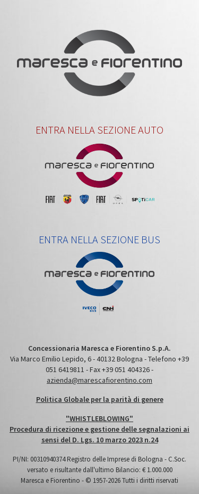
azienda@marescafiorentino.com (99, 380)
